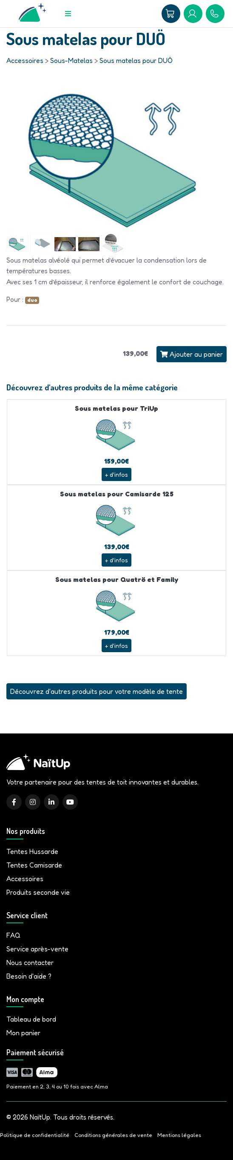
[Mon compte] (193, 13)
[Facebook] (14, 802)
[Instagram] (32, 802)
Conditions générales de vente (113, 1135)
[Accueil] (33, 13)
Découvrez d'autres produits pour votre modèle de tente (96, 691)
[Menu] (68, 13)
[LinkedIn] (51, 802)
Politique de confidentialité (34, 1135)
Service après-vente (37, 949)
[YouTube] (70, 802)
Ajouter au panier (191, 354)
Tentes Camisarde (34, 865)
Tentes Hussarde (32, 851)
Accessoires (24, 60)
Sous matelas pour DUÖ (136, 60)
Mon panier (23, 1032)
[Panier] (171, 13)
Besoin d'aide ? (28, 976)
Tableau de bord (31, 1019)
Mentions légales (179, 1135)
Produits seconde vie (38, 892)
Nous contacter (30, 962)
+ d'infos (116, 474)
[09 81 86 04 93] (215, 13)
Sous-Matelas (71, 60)
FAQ (13, 935)
